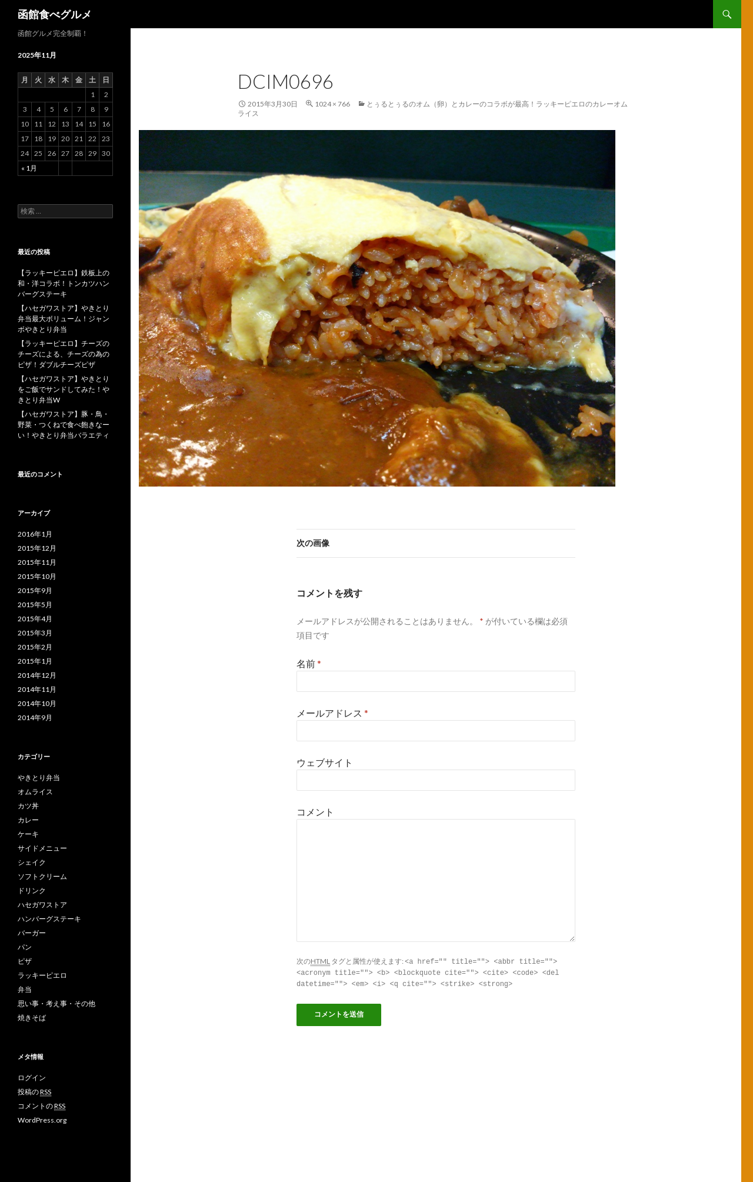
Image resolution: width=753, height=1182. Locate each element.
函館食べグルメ (55, 14)
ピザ (25, 961)
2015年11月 (37, 562)
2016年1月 (35, 534)
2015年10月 (37, 576)
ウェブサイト (324, 762)
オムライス (35, 791)
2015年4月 (35, 618)
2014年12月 (37, 675)
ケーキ (28, 834)
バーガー (32, 932)
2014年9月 (35, 717)
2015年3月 (35, 632)
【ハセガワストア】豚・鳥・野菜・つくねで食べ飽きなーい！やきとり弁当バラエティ (63, 424)
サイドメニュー (42, 848)
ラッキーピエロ (42, 975)
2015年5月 (35, 604)
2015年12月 (37, 548)
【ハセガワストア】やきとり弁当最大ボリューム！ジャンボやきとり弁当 (63, 319)
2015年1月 (35, 661)
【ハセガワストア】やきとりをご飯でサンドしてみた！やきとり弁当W (63, 389)
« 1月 (29, 168)
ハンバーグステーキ (49, 918)
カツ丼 (28, 805)
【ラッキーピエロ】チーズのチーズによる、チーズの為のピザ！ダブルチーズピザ (63, 354)
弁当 (25, 989)
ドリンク (32, 890)
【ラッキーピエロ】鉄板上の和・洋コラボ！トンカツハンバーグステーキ (63, 283)
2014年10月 (37, 703)
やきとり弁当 (39, 777)
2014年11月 (37, 689)
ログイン (32, 1077)
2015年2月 (35, 646)
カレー (28, 819)
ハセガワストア (42, 904)
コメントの (41, 1106)
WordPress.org (42, 1120)
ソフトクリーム (42, 876)
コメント (315, 811)
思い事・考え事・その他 (56, 1003)
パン (25, 947)
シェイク (32, 862)
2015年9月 (35, 590)
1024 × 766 (332, 103)
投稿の (34, 1092)
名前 (308, 663)
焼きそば (32, 1017)
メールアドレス (332, 712)
